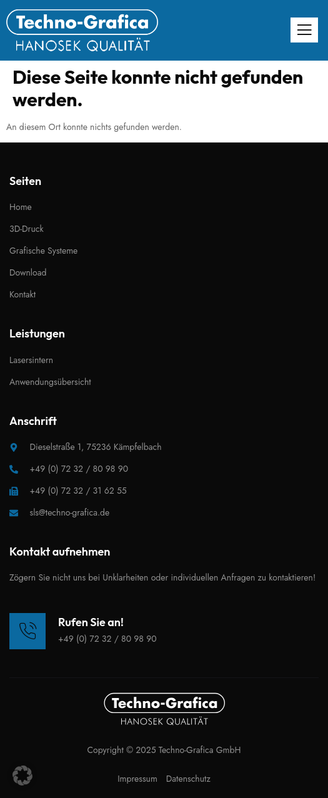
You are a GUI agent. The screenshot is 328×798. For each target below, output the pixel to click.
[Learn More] (83, 631)
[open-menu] (304, 29)
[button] (22, 775)
